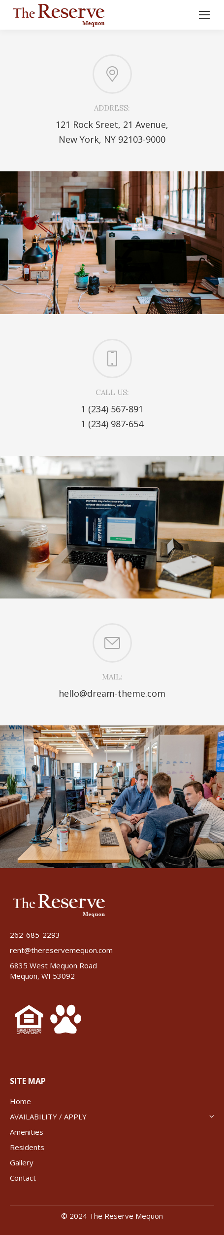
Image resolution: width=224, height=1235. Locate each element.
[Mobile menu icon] (204, 15)
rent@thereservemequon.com (61, 950)
